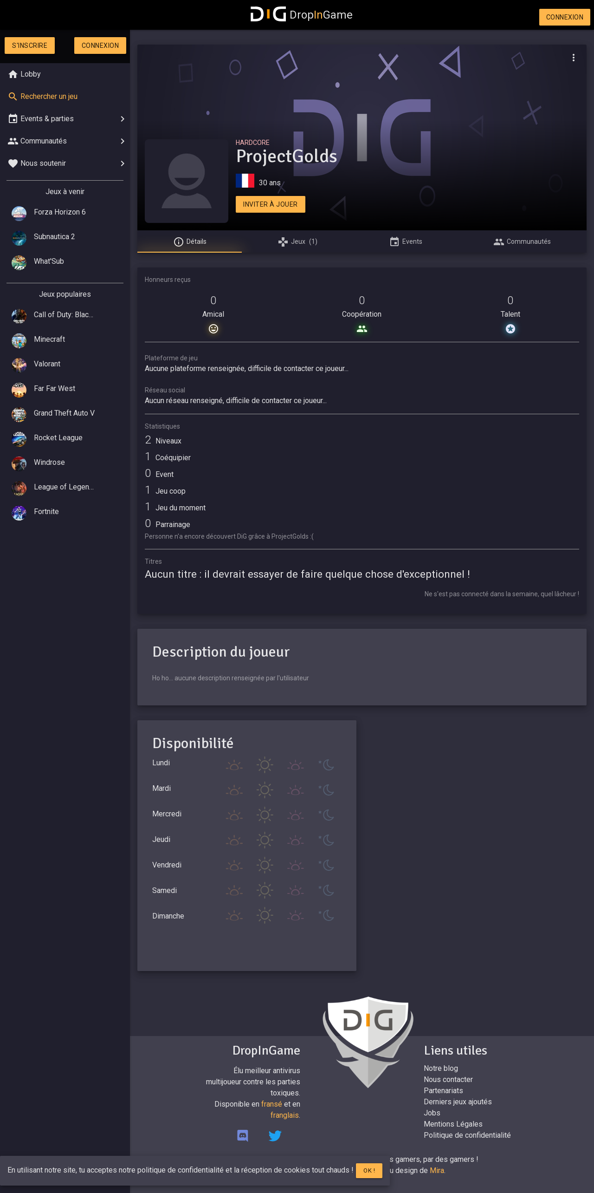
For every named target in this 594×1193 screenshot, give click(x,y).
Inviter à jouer (270, 204)
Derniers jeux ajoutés (458, 1101)
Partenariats (443, 1090)
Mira (437, 1170)
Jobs (432, 1112)
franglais (285, 1115)
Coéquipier (168, 457)
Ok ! (369, 1170)
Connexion (565, 17)
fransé (271, 1104)
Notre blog (441, 1068)
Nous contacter (448, 1079)
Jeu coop (165, 491)
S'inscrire (29, 45)
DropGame (302, 14)
